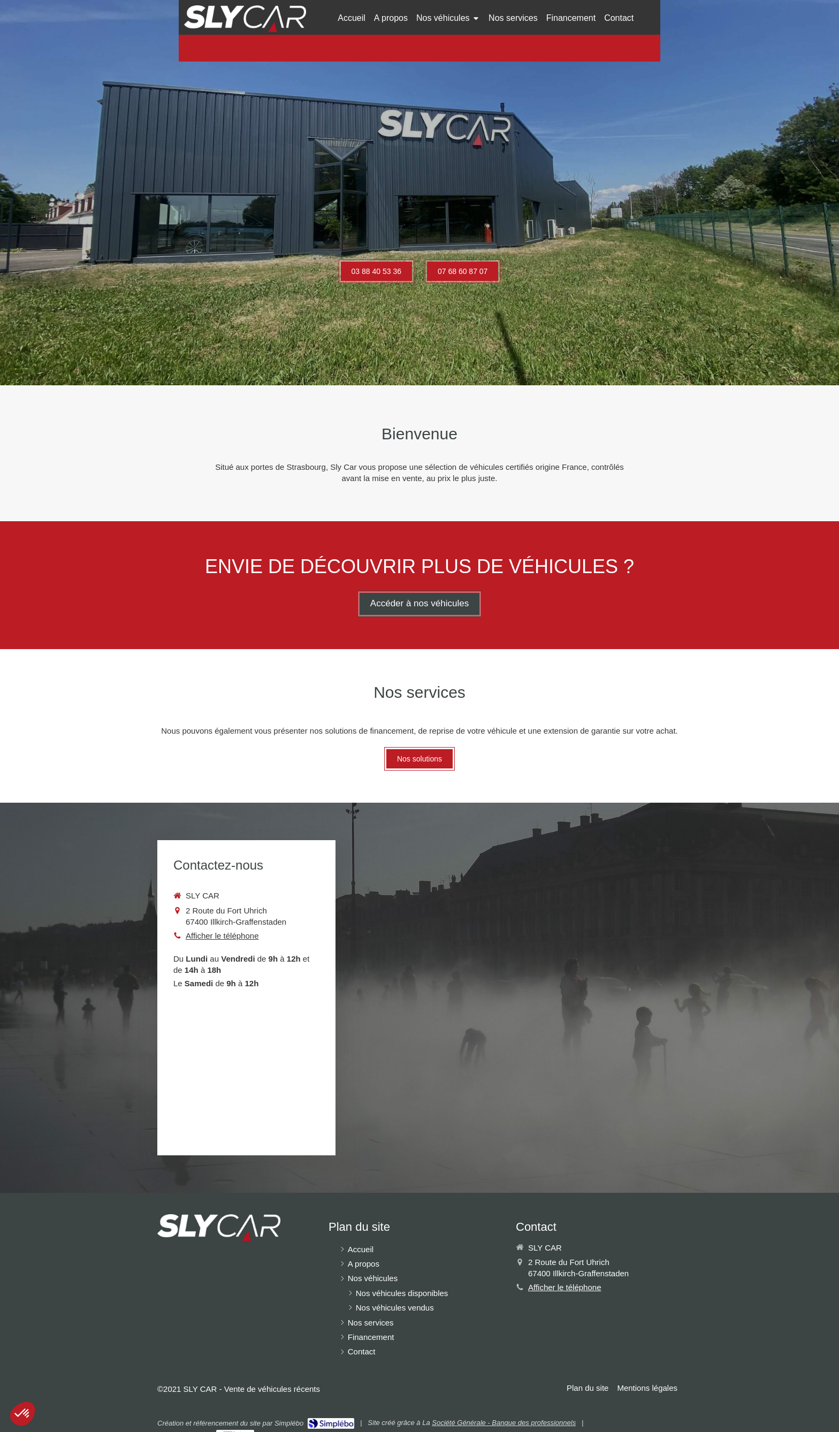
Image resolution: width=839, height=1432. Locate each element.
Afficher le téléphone (222, 935)
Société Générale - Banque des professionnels (504, 1423)
